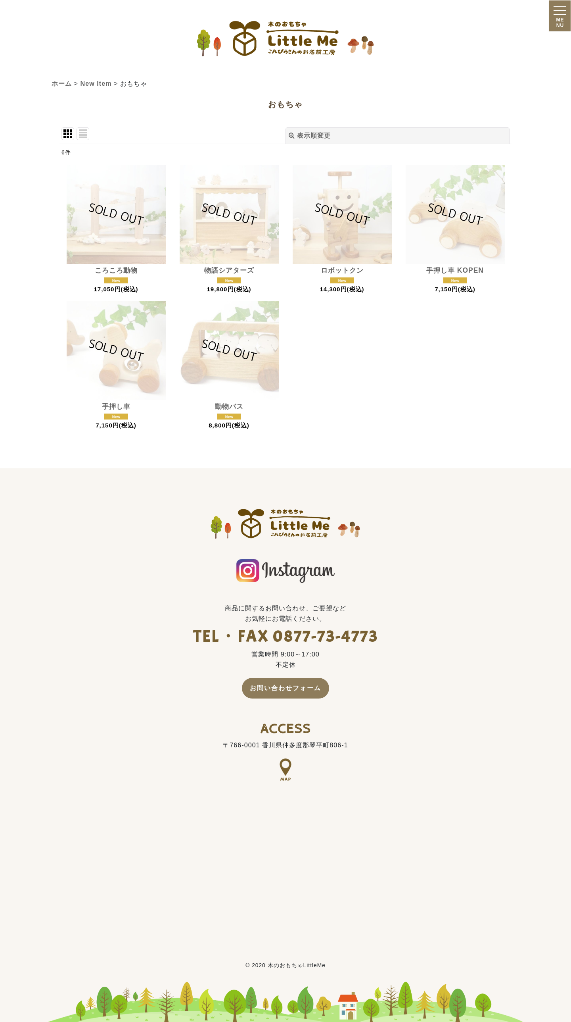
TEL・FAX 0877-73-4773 (285, 636)
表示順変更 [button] (310, 135)
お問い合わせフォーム (285, 687)
